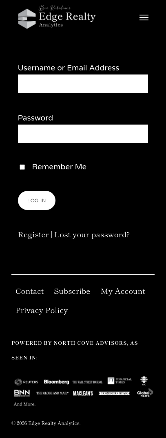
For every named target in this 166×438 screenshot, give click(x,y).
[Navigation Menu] (143, 17)
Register (33, 233)
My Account (123, 290)
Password (35, 118)
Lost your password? (92, 233)
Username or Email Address (69, 68)
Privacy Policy (41, 309)
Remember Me (59, 166)
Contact (29, 290)
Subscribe (72, 290)
